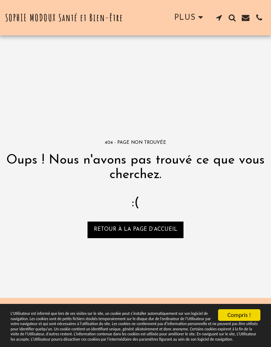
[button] (218, 18)
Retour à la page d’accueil (135, 229)
